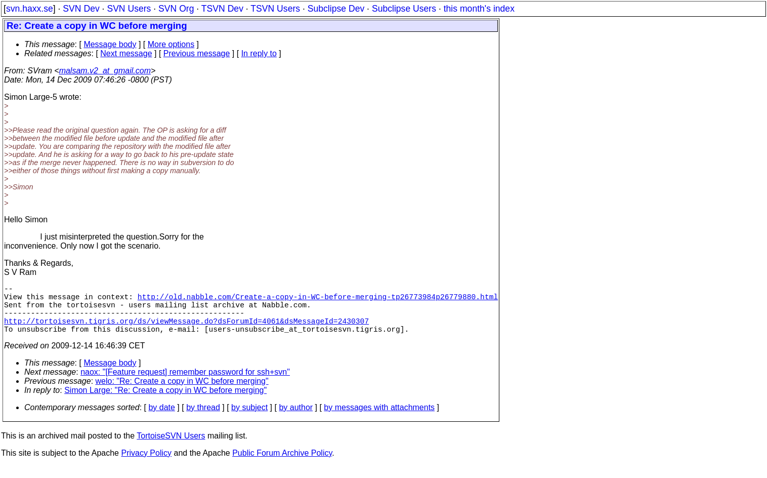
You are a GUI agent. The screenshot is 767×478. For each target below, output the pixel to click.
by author (296, 419)
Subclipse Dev (336, 9)
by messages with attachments (379, 419)
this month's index (479, 9)
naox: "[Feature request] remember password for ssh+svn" (185, 384)
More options (171, 44)
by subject (249, 419)
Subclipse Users (404, 9)
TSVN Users (275, 9)
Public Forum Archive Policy (282, 465)
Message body (109, 44)
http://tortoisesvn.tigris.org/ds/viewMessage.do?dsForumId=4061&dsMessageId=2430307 (186, 331)
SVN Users (129, 9)
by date (161, 419)
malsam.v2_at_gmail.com (105, 70)
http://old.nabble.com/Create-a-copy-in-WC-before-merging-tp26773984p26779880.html (318, 300)
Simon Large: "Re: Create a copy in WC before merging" (165, 402)
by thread (203, 419)
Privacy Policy (146, 465)
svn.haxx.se (29, 9)
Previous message (196, 53)
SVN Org (176, 9)
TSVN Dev (222, 9)
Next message (126, 53)
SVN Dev (81, 9)
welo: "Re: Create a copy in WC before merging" (182, 393)
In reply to (259, 53)
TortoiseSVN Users (171, 448)
